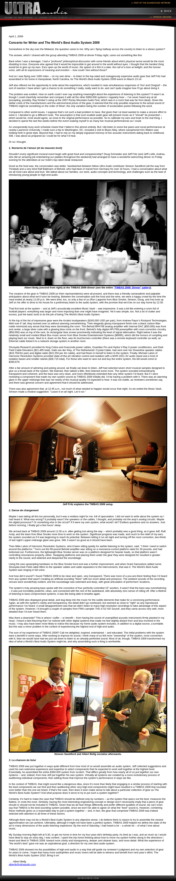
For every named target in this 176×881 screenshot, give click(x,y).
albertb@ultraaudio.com (22, 864)
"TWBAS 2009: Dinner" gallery (132, 287)
